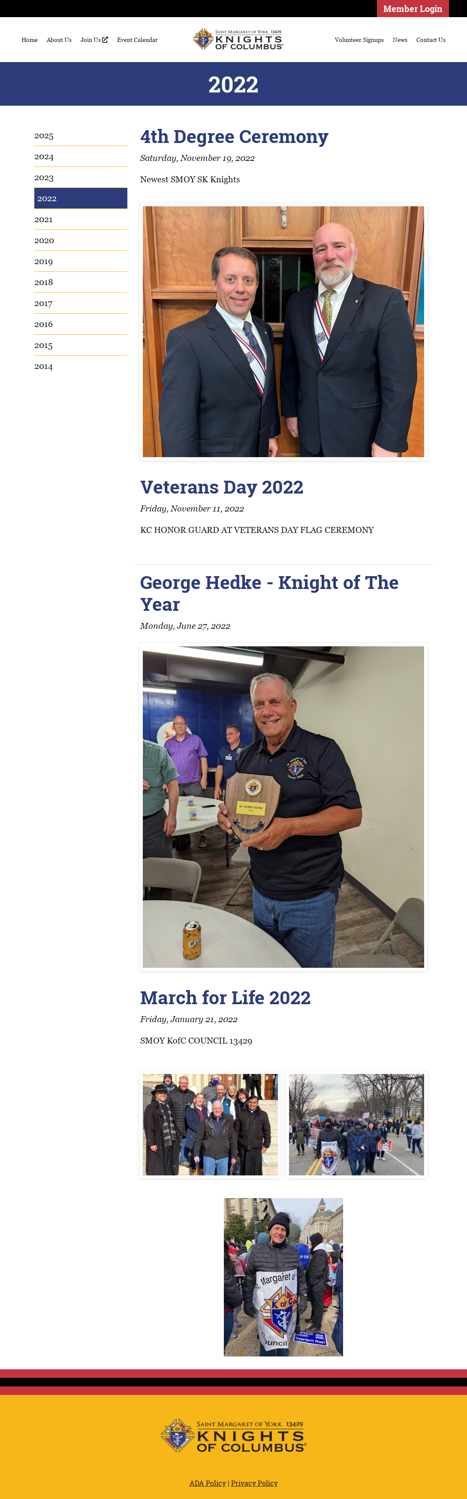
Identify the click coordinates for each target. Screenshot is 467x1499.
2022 (47, 198)
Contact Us (431, 39)
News (400, 39)
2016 (43, 324)
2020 (44, 240)
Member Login (413, 8)
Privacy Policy (254, 1482)
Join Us (94, 39)
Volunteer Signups (359, 39)
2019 (43, 261)
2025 (44, 135)
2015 (43, 345)
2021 (43, 219)
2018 (43, 282)
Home (29, 39)
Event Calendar (137, 39)
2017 (43, 303)
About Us (59, 39)
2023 (44, 177)
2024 (44, 156)
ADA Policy (208, 1482)
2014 (43, 366)
